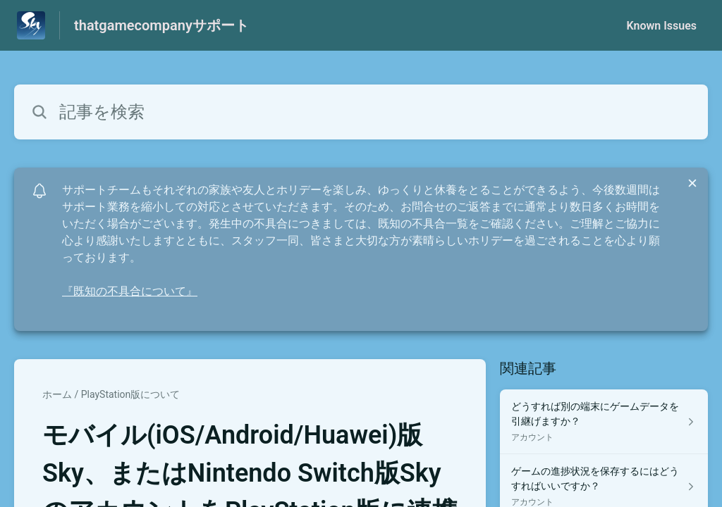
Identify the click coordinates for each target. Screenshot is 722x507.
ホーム (57, 394)
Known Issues (661, 25)
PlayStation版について (130, 394)
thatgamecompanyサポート (161, 25)
